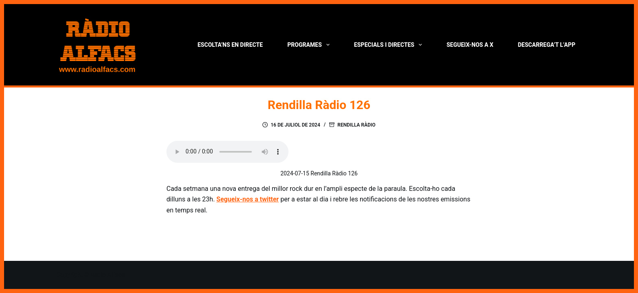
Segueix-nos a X (469, 45)
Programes (309, 45)
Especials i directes (389, 45)
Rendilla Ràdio (356, 125)
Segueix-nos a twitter (247, 199)
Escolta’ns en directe (229, 45)
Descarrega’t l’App (546, 45)
